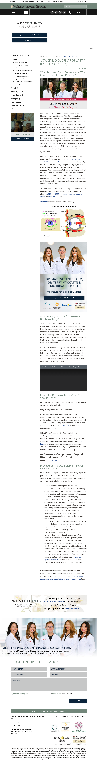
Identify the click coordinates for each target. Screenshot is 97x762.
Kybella (83, 755)
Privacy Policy (74, 716)
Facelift (14, 60)
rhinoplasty (70, 752)
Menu (15, 12)
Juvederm (54, 755)
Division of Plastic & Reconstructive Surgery (47, 1)
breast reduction (16, 750)
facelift (47, 752)
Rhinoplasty (15, 98)
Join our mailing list (19, 693)
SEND (78, 701)
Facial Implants (16, 102)
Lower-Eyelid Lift (17, 95)
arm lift (78, 750)
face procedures (39, 752)
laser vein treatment (30, 757)
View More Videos (22, 139)
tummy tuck (64, 750)
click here (65, 425)
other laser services (45, 757)
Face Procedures (57, 56)
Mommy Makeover (43, 750)
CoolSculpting (18, 757)
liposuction (72, 750)
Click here (44, 201)
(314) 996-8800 (53, 194)
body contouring (55, 750)
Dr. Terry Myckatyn (73, 159)
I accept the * (61, 693)
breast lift (82, 748)
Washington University (16, 1)
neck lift (52, 752)
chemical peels (67, 757)
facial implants (81, 752)
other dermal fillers (66, 755)
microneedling (58, 757)
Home (62, 1)
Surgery (48, 56)
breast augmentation (72, 748)
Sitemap (83, 716)
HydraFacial (45, 759)
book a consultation (54, 601)
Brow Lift (14, 88)
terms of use (67, 693)
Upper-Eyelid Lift (17, 91)
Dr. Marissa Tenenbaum (53, 162)
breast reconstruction (28, 750)
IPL (52, 757)
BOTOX (30, 755)
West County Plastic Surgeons (42, 711)
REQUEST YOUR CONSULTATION (64, 298)
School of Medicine (28, 1)
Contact (62, 711)
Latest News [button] (29, 40)
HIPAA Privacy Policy (61, 716)
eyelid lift (63, 752)
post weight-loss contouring (22, 752)
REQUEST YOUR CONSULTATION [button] (29, 35)
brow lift (57, 752)
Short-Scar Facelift (21, 62)
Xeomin (38, 755)
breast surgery (60, 748)
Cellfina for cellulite (79, 757)
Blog (55, 711)
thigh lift (83, 750)
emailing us (52, 197)
